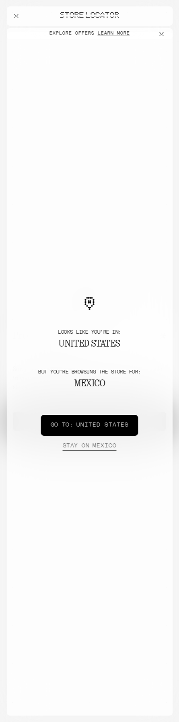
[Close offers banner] (163, 34)
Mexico (89, 446)
